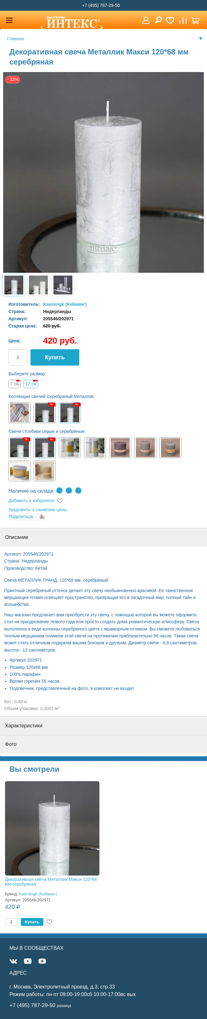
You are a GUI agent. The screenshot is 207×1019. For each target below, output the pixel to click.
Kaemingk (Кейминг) (65, 304)
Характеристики (23, 725)
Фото (11, 744)
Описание (16, 537)
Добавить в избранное (31, 500)
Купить (55, 357)
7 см (14, 383)
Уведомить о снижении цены (37, 509)
